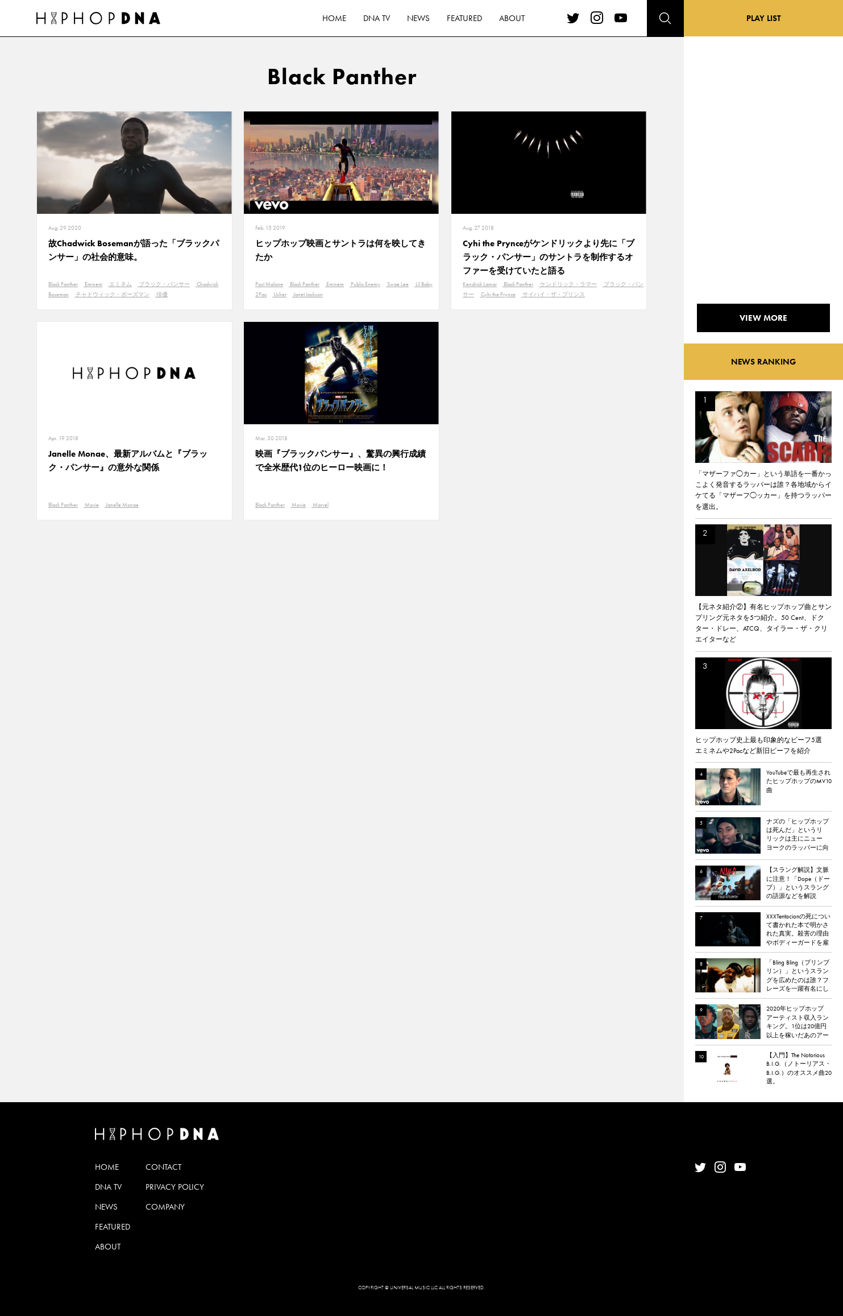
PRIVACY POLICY (175, 1187)
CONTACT (163, 1167)
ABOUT (108, 1246)
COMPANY (165, 1206)
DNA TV (108, 1187)
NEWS (106, 1206)
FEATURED (112, 1226)
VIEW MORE (763, 318)
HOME (107, 1167)
